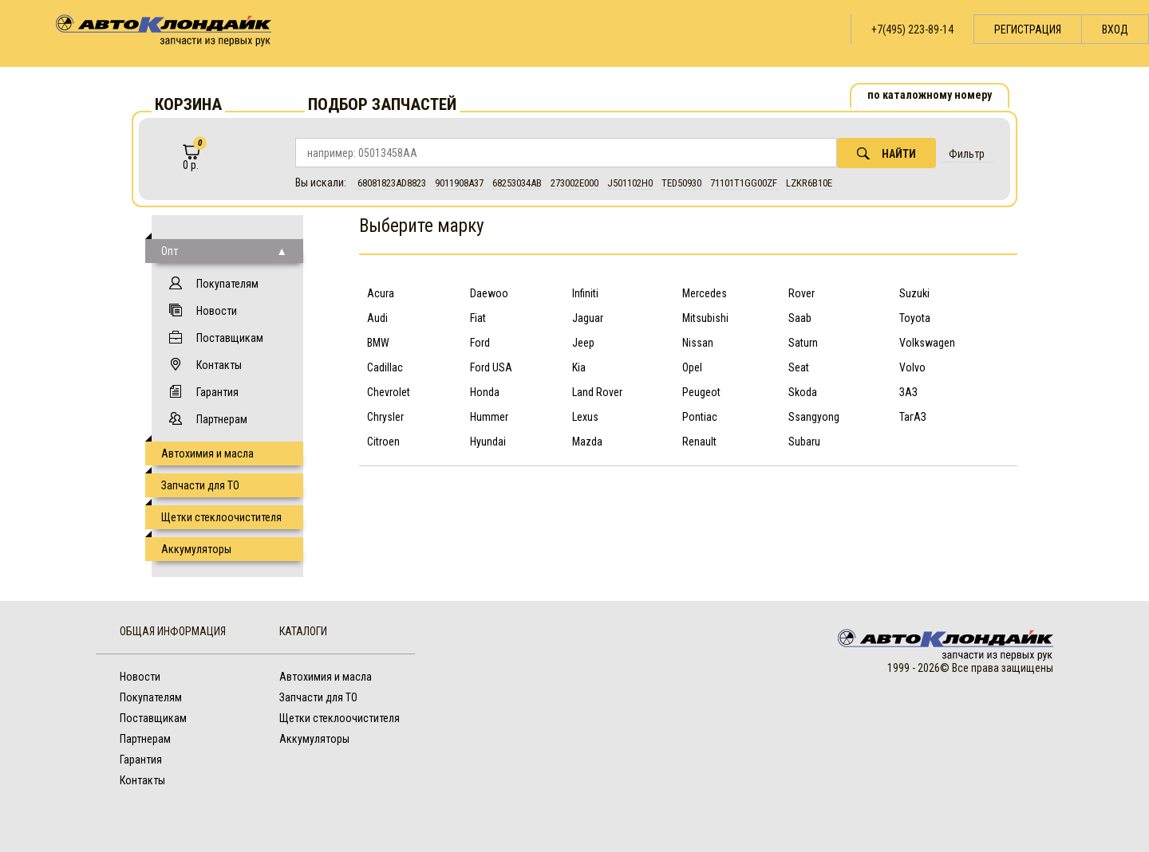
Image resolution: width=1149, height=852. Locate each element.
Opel (692, 367)
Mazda (587, 441)
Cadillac (385, 367)
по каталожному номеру (929, 94)
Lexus (585, 416)
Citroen (383, 441)
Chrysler (385, 416)
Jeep (583, 342)
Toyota (914, 318)
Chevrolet (388, 392)
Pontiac (699, 416)
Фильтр (967, 153)
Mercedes (704, 293)
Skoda (802, 392)
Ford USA (491, 367)
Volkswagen (927, 342)
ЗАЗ (908, 392)
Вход (1115, 29)
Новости (216, 310)
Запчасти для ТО (200, 485)
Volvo (912, 367)
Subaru (804, 441)
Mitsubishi (705, 318)
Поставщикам (229, 338)
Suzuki (914, 293)
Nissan (697, 342)
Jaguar (587, 318)
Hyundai (488, 441)
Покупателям (227, 283)
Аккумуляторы (196, 549)
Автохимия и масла (207, 453)
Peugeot (701, 392)
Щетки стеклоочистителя (221, 517)
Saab (799, 318)
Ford (480, 342)
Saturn (803, 342)
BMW (378, 342)
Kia (579, 367)
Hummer (489, 416)
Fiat (478, 318)
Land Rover (597, 392)
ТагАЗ (912, 416)
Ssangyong (813, 416)
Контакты (219, 365)
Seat (798, 367)
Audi (377, 318)
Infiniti (585, 293)
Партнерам (221, 419)
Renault (699, 441)
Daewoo (489, 293)
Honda (484, 392)
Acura (380, 293)
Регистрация (1027, 29)
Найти (886, 153)
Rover (801, 293)
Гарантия (217, 392)
